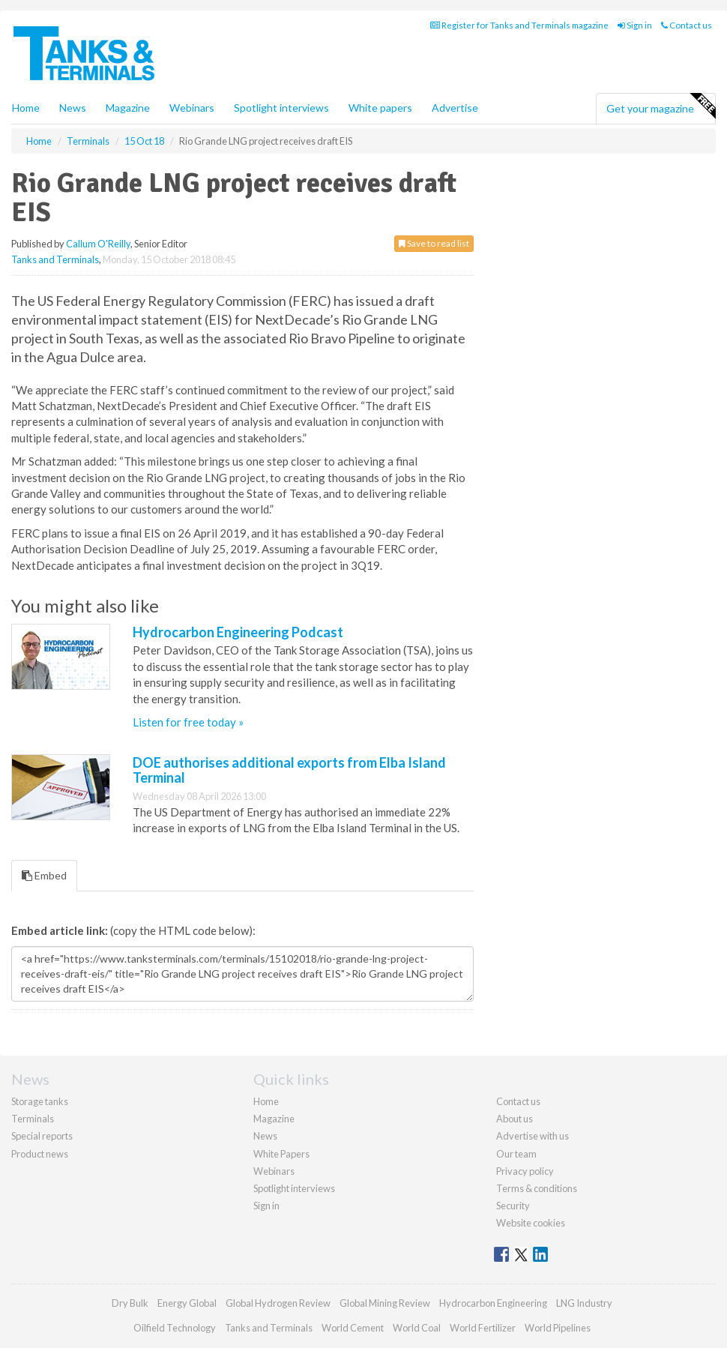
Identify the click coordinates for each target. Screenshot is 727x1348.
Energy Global (187, 1303)
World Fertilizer (483, 1328)
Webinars (191, 107)
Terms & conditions (536, 1188)
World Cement (353, 1328)
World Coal (417, 1328)
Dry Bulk (130, 1303)
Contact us (686, 25)
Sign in (635, 25)
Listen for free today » (188, 722)
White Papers (281, 1154)
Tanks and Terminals (55, 259)
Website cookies (530, 1223)
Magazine (128, 107)
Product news (39, 1154)
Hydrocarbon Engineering (493, 1303)
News (265, 1136)
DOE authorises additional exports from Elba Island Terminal (289, 770)
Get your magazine (660, 106)
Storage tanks (39, 1101)
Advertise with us (532, 1136)
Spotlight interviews (281, 107)
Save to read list (434, 243)
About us (514, 1119)
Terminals (32, 1119)
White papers (380, 107)
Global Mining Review (385, 1303)
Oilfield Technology (174, 1328)
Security (513, 1206)
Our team (516, 1154)
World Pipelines (558, 1328)
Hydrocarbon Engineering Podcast (238, 632)
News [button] (72, 107)
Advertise (455, 107)
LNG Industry (584, 1303)
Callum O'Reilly (98, 244)
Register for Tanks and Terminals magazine (519, 25)
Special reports (42, 1136)
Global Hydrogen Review (278, 1303)
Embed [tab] (44, 875)
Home (26, 107)
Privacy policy (525, 1171)
